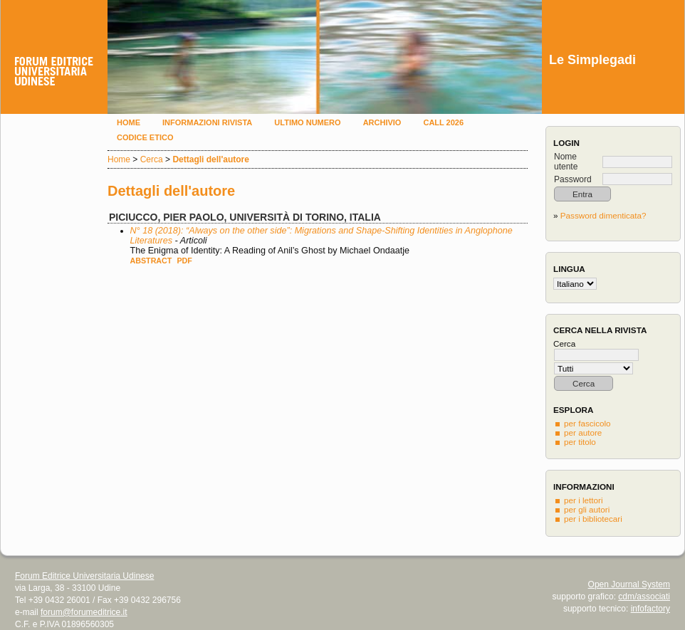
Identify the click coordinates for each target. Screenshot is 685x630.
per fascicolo (587, 423)
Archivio (382, 122)
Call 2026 (443, 122)
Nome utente (565, 162)
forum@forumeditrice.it (84, 612)
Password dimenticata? (603, 215)
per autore (583, 432)
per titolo (580, 441)
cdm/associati (644, 597)
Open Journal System (629, 584)
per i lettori (583, 500)
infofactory (650, 609)
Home (128, 122)
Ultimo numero (307, 122)
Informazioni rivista (207, 122)
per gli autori (587, 509)
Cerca (151, 159)
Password (573, 179)
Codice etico (145, 137)
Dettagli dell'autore (210, 159)
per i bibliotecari (593, 518)
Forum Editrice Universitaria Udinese (84, 576)
